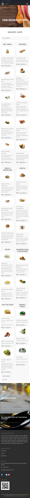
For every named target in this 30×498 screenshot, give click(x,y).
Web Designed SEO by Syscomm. (19, 496)
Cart (3, 1)
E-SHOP (2, 453)
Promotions (3, 451)
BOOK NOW (3, 456)
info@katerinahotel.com (8, 470)
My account (8, 1)
